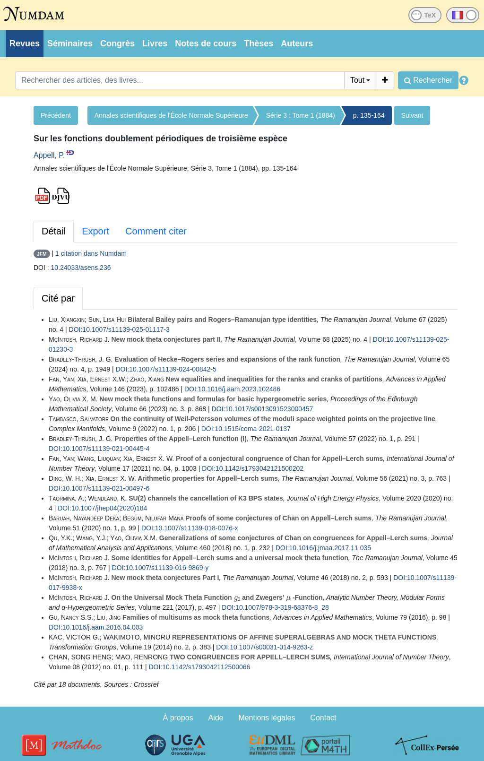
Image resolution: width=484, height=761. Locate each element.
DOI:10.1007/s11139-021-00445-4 (99, 448)
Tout (357, 80)
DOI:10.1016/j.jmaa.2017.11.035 (323, 548)
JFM (42, 254)
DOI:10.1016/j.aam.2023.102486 (232, 389)
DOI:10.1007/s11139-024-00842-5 (165, 369)
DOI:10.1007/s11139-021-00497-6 (99, 488)
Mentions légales (266, 718)
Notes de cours (205, 43)
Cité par (58, 298)
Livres (154, 43)
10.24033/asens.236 (81, 267)
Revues (24, 43)
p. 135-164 (369, 115)
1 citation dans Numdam (91, 253)
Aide (215, 718)
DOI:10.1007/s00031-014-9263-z (264, 647)
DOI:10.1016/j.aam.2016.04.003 (96, 627)
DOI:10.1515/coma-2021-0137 (246, 428)
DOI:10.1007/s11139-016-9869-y (160, 567)
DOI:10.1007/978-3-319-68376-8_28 (275, 607)
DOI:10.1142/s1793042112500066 (199, 667)
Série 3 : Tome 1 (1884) (300, 115)
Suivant (412, 115)
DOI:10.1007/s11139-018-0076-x (189, 528)
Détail (54, 231)
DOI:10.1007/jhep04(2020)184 (102, 508)
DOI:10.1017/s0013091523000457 (262, 409)
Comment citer (156, 231)
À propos (178, 718)
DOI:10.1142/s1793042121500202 (252, 468)
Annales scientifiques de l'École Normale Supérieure (171, 115)
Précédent (56, 115)
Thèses (258, 43)
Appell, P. (49, 155)
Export (95, 231)
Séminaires (70, 43)
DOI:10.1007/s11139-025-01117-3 (119, 329)
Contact (323, 718)
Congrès (117, 43)
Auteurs (297, 43)
